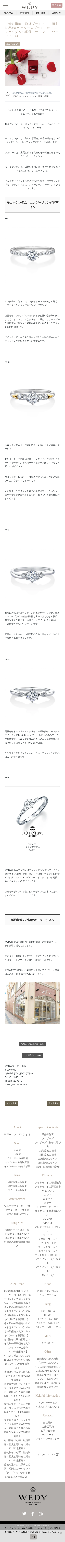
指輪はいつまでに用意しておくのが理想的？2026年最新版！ (17, 1375)
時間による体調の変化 (17, 1234)
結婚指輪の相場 (48, 1150)
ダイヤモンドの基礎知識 (48, 1182)
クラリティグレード (47, 1206)
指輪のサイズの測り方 (17, 1230)
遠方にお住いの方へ (17, 1214)
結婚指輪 (24, 13)
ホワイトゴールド (47, 1251)
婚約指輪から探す (17, 1186)
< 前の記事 (12, 1103)
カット (47, 1194)
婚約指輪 (40, 13)
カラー (47, 1202)
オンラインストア (48, 1454)
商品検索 (8, 13)
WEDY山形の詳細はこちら (32, 1044)
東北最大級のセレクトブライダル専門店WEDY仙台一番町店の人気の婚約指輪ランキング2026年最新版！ (17, 1428)
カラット (48, 1198)
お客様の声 (48, 1342)
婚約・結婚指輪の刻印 (48, 1166)
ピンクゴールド (48, 1243)
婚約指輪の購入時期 (47, 1358)
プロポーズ (48, 1138)
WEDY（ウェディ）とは (17, 1134)
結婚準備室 (48, 1134)
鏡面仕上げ (48, 1275)
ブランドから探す (17, 1190)
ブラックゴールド (47, 1247)
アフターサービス (47, 1402)
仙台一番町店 (48, 1311)
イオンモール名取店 (17, 1158)
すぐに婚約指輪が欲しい (48, 1366)
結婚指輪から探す (17, 1182)
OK (33, 1537)
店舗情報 (56, 13)
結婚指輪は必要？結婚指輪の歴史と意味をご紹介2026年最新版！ (17, 1444)
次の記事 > (53, 1103)
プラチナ (48, 1235)
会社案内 (48, 1422)
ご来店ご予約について (48, 1370)
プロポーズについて (47, 1362)
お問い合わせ (48, 1430)
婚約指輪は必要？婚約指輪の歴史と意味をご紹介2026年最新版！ (17, 1456)
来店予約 (56, 5)
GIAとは (47, 1222)
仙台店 (17, 1150)
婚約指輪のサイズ (47, 1162)
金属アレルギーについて (48, 1382)
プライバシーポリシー (48, 1438)
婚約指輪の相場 (48, 1154)
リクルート (48, 1434)
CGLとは (48, 1218)
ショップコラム (48, 1295)
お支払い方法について (48, 1406)
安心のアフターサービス (17, 1206)
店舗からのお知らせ (47, 1291)
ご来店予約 (48, 1426)
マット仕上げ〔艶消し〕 (48, 1255)
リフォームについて (47, 1378)
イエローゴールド (47, 1239)
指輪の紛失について (47, 1387)
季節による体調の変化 (17, 1238)
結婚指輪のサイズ (47, 1158)
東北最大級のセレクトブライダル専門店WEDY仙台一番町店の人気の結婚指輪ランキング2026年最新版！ (17, 1391)
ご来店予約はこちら (32, 1055)
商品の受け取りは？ (47, 1374)
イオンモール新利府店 (17, 1162)
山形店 (17, 1154)
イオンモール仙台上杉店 (17, 1166)
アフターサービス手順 (17, 1210)
